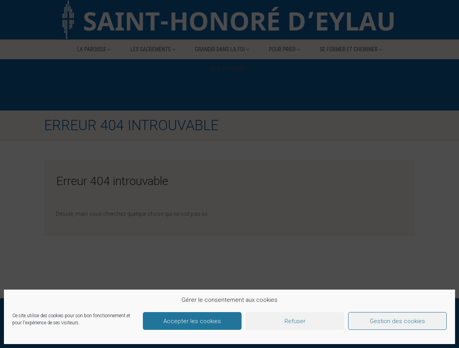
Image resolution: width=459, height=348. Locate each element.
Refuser (295, 321)
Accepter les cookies (192, 321)
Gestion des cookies (397, 321)
